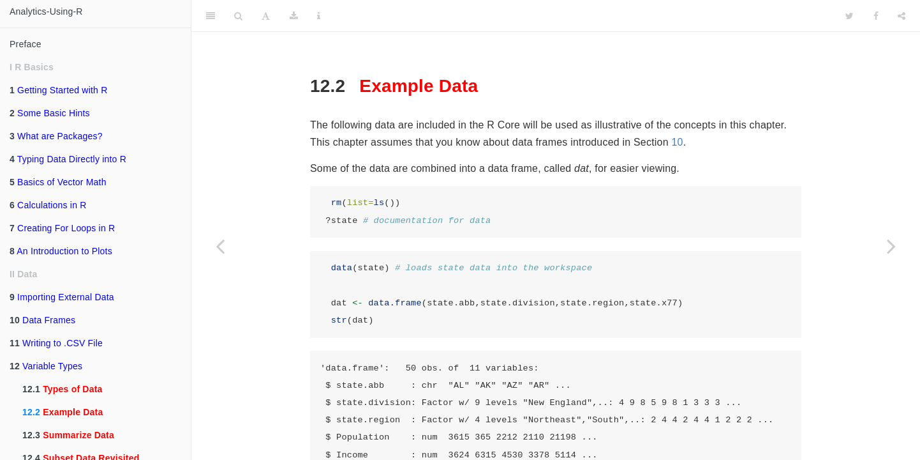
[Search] (238, 16)
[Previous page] (220, 246)
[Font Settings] (265, 16)
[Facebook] (876, 16)
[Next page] (891, 246)
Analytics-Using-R (46, 11)
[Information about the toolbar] (319, 16)
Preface (25, 44)
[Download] (294, 16)
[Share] (901, 16)
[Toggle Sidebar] (211, 16)
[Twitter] (849, 16)
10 (677, 142)
